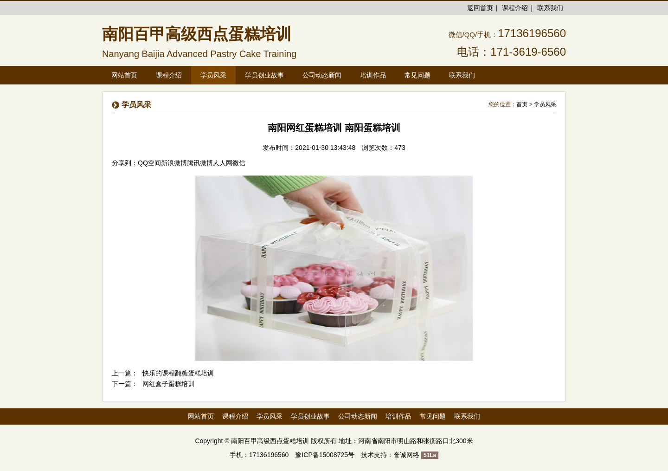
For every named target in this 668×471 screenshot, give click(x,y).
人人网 (222, 163)
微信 (238, 163)
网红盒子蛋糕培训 (168, 383)
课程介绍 (515, 8)
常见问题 (433, 416)
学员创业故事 (310, 416)
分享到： (125, 163)
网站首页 (124, 75)
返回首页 (480, 8)
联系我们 (550, 8)
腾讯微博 (200, 163)
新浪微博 (174, 163)
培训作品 (398, 416)
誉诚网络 (406, 454)
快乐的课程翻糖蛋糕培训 (178, 373)
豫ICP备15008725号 (324, 454)
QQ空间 (149, 163)
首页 (521, 104)
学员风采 (545, 104)
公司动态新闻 (357, 416)
